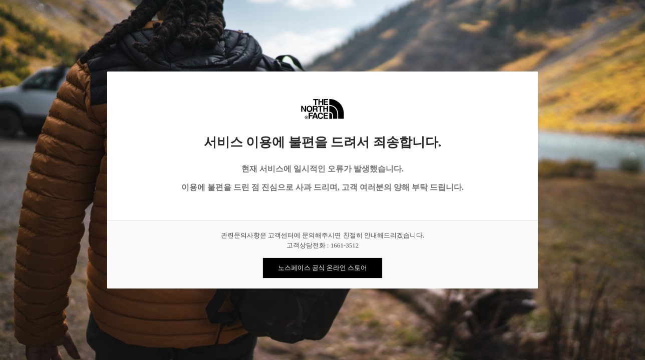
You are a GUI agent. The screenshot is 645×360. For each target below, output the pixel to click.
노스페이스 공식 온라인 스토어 (323, 268)
